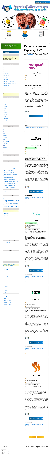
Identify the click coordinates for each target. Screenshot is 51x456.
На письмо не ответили (8, 304)
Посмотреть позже (7, 280)
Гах (4, 153)
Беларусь (5, 122)
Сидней (5, 135)
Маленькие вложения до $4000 (9, 170)
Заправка (5, 77)
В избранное (6, 276)
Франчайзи (5, 252)
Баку (4, 145)
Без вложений (6, 162)
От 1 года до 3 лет (6, 242)
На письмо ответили (7, 302)
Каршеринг (5, 79)
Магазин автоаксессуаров (8, 81)
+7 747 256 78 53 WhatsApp (5, 452)
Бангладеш (5, 120)
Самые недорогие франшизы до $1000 (10, 166)
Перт (4, 133)
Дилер (4, 257)
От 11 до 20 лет (6, 246)
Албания (5, 106)
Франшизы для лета (7, 232)
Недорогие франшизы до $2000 (9, 168)
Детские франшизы (6, 219)
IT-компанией (30, 54)
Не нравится (6, 283)
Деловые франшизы (7, 238)
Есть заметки (6, 286)
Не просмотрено (6, 269)
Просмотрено (6, 267)
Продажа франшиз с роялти (8, 193)
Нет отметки (6, 273)
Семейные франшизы (7, 217)
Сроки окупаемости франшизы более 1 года (11, 206)
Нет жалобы (6, 292)
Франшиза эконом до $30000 (8, 177)
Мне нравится (6, 278)
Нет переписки (6, 296)
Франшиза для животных (7, 234)
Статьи (41, 34)
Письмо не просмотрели (8, 300)
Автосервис (6, 73)
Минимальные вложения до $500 (9, 164)
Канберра (5, 131)
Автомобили (6, 69)
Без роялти (5, 191)
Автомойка (5, 71)
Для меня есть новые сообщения (9, 306)
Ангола (4, 110)
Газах (4, 151)
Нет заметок (6, 288)
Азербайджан (5, 104)
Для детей (5, 89)
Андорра (5, 112)
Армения (5, 116)
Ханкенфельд (6, 141)
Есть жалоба (6, 290)
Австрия (5, 102)
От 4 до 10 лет (5, 244)
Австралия (5, 100)
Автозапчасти (6, 67)
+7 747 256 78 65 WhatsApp (5, 453)
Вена (4, 139)
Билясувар (5, 149)
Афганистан (5, 118)
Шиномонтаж (6, 85)
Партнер (5, 259)
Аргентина (5, 114)
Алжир (4, 108)
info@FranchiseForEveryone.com (13, 451)
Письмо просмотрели (7, 298)
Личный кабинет (25, 34)
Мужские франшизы (7, 215)
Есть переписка (6, 294)
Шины (5, 87)
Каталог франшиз (9, 34)
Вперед (40, 436)
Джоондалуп (6, 129)
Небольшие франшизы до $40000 (9, 179)
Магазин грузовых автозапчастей (9, 83)
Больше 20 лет (6, 248)
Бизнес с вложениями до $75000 (9, 183)
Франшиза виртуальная (7, 236)
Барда (5, 147)
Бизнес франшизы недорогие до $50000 (10, 181)
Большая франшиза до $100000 (9, 185)
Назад (33, 436)
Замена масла (6, 75)
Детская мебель (6, 91)
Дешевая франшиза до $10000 (8, 172)
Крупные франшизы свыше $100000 (9, 187)
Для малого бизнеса (7, 225)
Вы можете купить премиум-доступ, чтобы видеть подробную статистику (37, 127)
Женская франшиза (6, 213)
